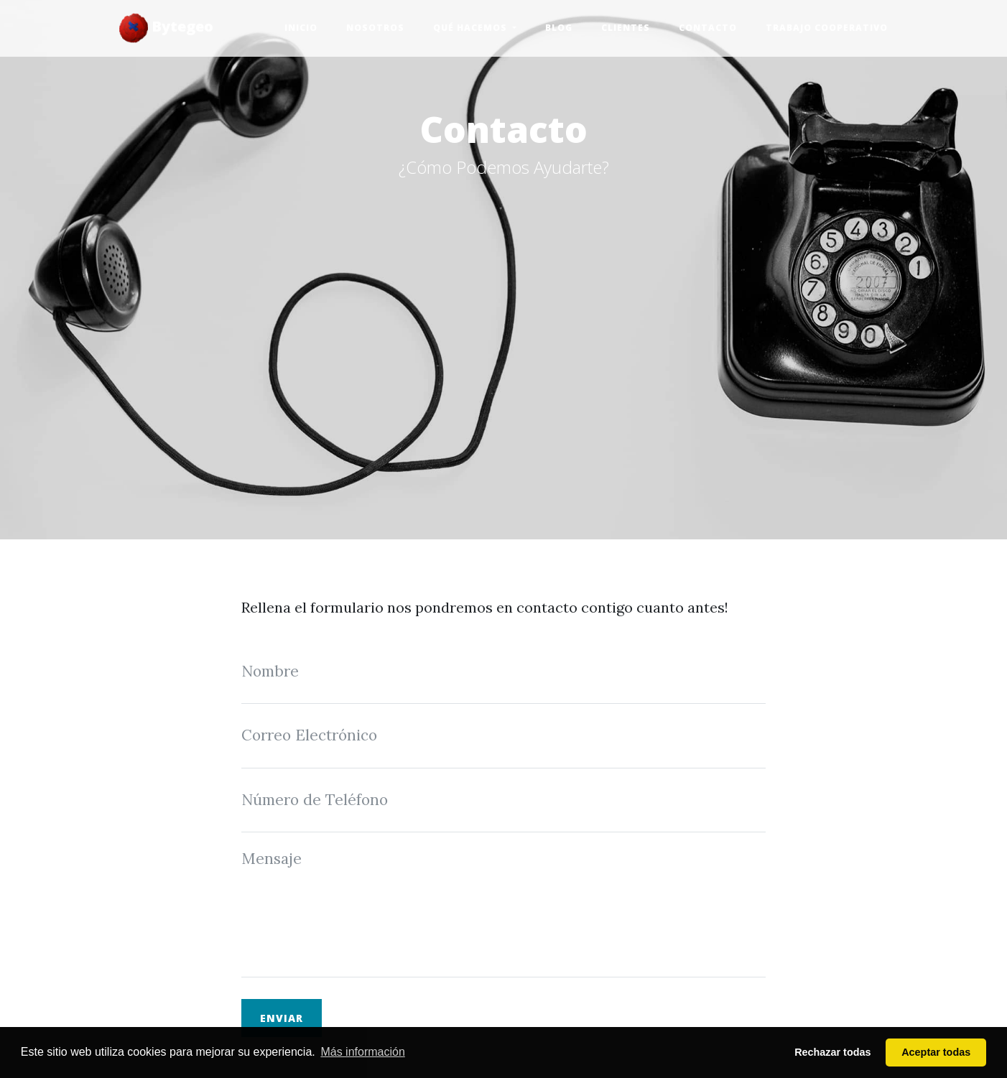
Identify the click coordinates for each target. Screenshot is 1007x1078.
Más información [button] (362, 1052)
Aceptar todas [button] (935, 1052)
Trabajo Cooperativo (827, 28)
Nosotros (375, 28)
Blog (558, 28)
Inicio (300, 28)
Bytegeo (166, 28)
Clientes (625, 28)
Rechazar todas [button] (832, 1052)
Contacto (708, 28)
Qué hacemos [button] (471, 28)
